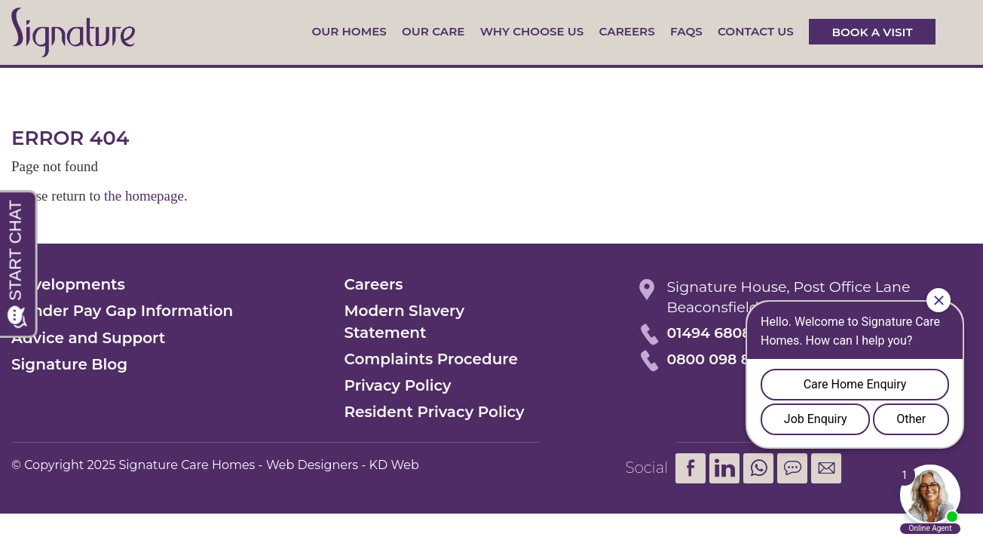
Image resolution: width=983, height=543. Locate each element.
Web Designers (312, 465)
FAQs (686, 31)
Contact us (756, 31)
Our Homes (348, 31)
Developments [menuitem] (68, 284)
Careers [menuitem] (373, 284)
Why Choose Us (532, 31)
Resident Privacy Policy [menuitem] (434, 412)
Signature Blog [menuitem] (69, 364)
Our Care (433, 31)
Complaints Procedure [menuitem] (431, 359)
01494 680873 (717, 333)
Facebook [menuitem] (690, 468)
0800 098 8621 (719, 359)
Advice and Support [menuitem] (88, 338)
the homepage (144, 196)
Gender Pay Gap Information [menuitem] (122, 311)
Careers (627, 31)
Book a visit (871, 31)
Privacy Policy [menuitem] (397, 385)
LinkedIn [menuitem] (724, 468)
